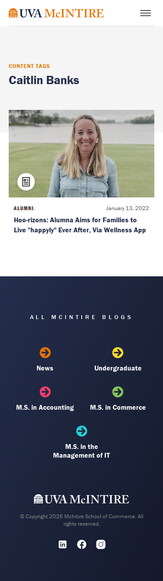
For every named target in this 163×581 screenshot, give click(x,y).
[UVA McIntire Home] (81, 500)
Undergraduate (118, 359)
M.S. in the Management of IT (81, 442)
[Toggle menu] (145, 13)
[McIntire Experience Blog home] (56, 12)
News (45, 359)
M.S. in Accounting (45, 398)
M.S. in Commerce (118, 398)
